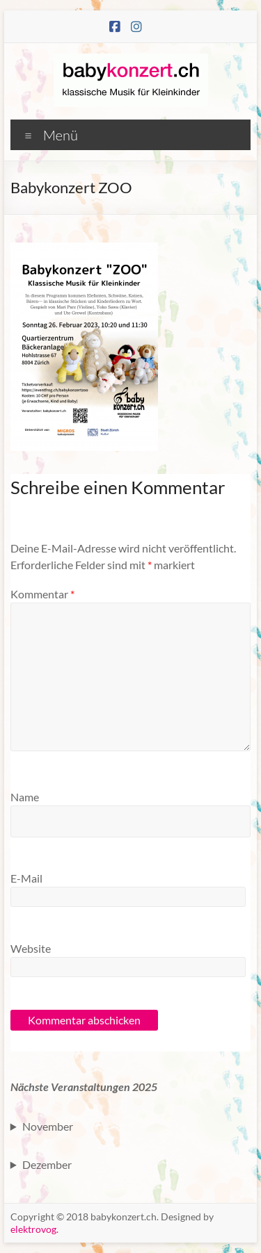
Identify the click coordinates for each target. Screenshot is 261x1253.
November (47, 1126)
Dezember (47, 1164)
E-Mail (26, 878)
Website (30, 948)
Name (24, 796)
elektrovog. (34, 1229)
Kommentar (42, 593)
